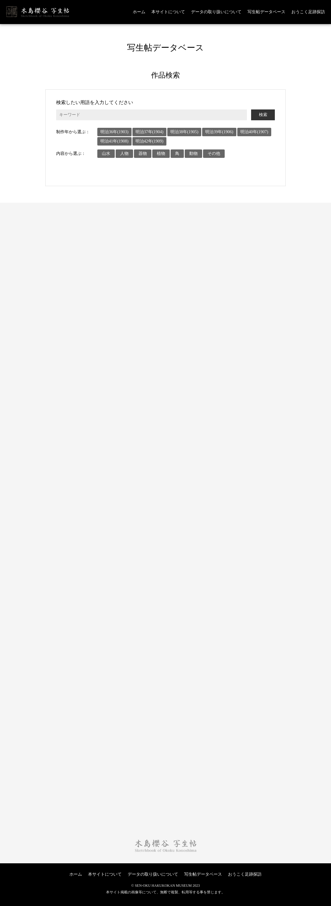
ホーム (139, 12)
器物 (142, 153)
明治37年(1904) (149, 132)
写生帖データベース (266, 12)
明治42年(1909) (149, 141)
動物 (193, 153)
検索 (263, 114)
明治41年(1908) (114, 141)
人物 (124, 153)
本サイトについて (168, 12)
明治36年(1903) (114, 132)
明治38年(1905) (184, 132)
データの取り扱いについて (216, 12)
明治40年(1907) (254, 132)
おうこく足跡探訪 (308, 12)
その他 (214, 153)
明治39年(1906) (219, 132)
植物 (161, 153)
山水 (106, 153)
